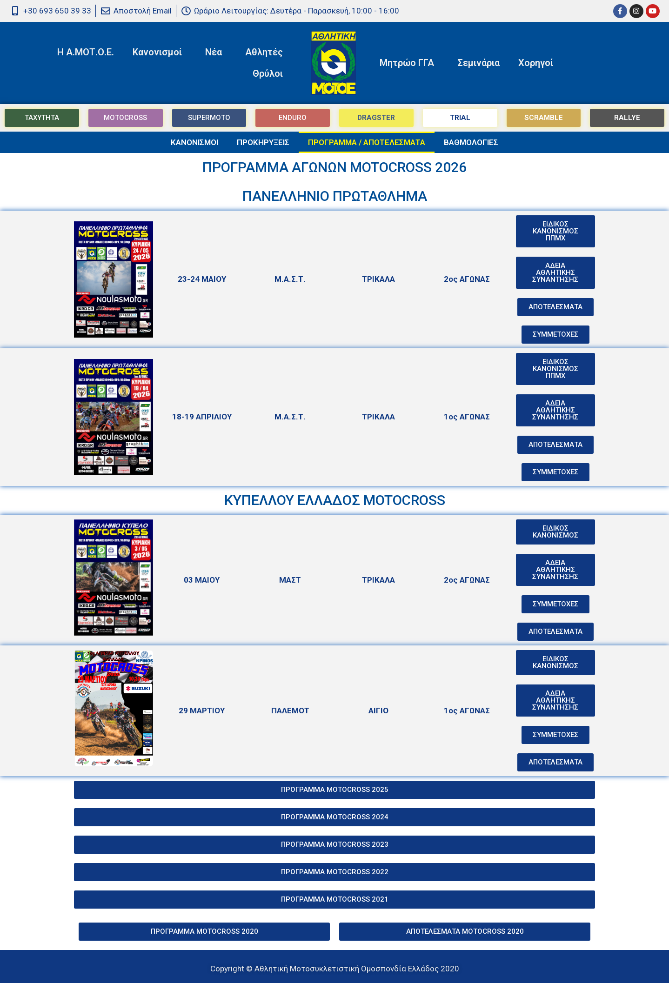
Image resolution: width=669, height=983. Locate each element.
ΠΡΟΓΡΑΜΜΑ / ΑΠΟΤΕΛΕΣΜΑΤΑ (366, 142)
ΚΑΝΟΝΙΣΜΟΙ (194, 142)
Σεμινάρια (478, 62)
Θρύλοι (270, 73)
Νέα (216, 52)
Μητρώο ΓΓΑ (409, 62)
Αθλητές (266, 52)
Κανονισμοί (160, 52)
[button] (555, 307)
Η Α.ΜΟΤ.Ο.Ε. (85, 52)
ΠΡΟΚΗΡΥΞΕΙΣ (263, 142)
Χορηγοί (535, 62)
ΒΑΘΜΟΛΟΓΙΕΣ (471, 142)
